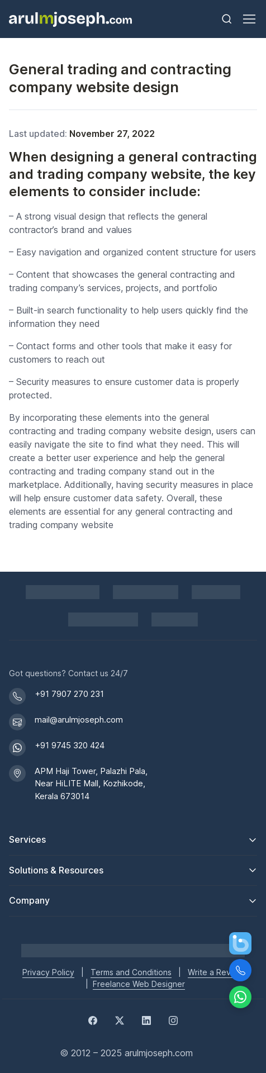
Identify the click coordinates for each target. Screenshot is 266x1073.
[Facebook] (92, 1019)
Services (27, 839)
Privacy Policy (48, 972)
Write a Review (216, 972)
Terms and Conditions (131, 972)
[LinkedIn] (146, 1019)
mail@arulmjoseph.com (79, 719)
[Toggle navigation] (248, 19)
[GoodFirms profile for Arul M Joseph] (174, 619)
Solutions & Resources (56, 870)
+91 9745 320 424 (69, 745)
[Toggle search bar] (226, 19)
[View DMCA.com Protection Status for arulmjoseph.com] (103, 619)
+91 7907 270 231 (69, 694)
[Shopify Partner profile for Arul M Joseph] (63, 592)
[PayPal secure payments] (216, 592)
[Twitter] (119, 1019)
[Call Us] (240, 970)
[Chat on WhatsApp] (240, 997)
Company (29, 900)
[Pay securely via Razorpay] (145, 592)
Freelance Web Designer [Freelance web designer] (139, 984)
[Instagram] (173, 1019)
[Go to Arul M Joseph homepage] (133, 950)
